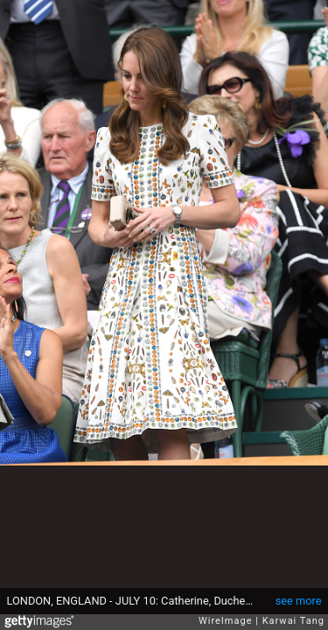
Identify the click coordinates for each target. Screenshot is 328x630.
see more (299, 600)
